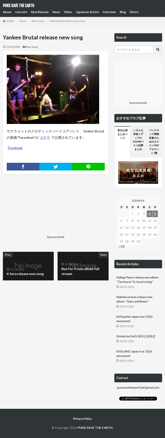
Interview (109, 12)
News (56, 12)
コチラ (45, 137)
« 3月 (121, 246)
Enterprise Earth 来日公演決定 (135, 336)
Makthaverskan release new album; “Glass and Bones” (134, 299)
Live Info (21, 12)
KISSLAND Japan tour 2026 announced (134, 353)
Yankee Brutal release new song (67, 20)
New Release (40, 12)
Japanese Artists (87, 12)
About (7, 12)
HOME (10, 21)
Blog (123, 12)
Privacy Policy (82, 418)
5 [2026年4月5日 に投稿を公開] (155, 213)
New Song (37, 20)
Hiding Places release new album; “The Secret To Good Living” (137, 279)
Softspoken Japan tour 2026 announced (134, 319)
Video (68, 12)
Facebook (15, 148)
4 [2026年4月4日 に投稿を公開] (149, 213)
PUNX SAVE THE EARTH (18, 6)
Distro (134, 12)
